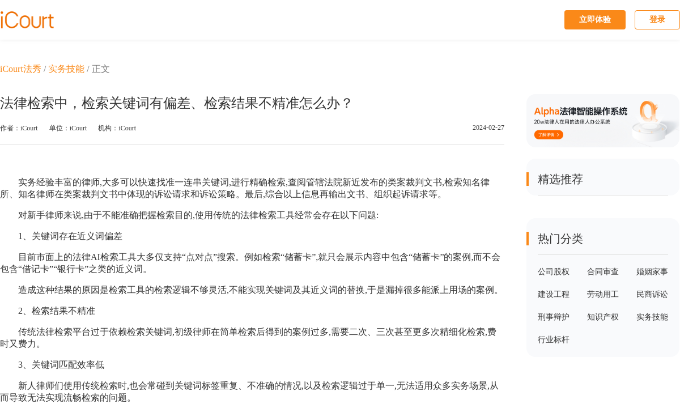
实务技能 (66, 69)
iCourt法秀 (20, 69)
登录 (657, 19)
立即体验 (595, 19)
